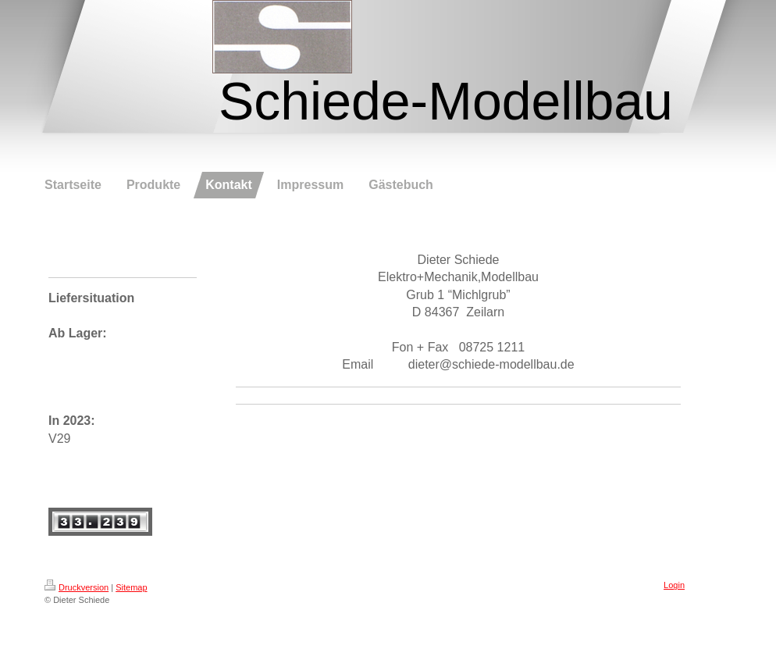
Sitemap (131, 587)
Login (674, 585)
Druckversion (76, 587)
